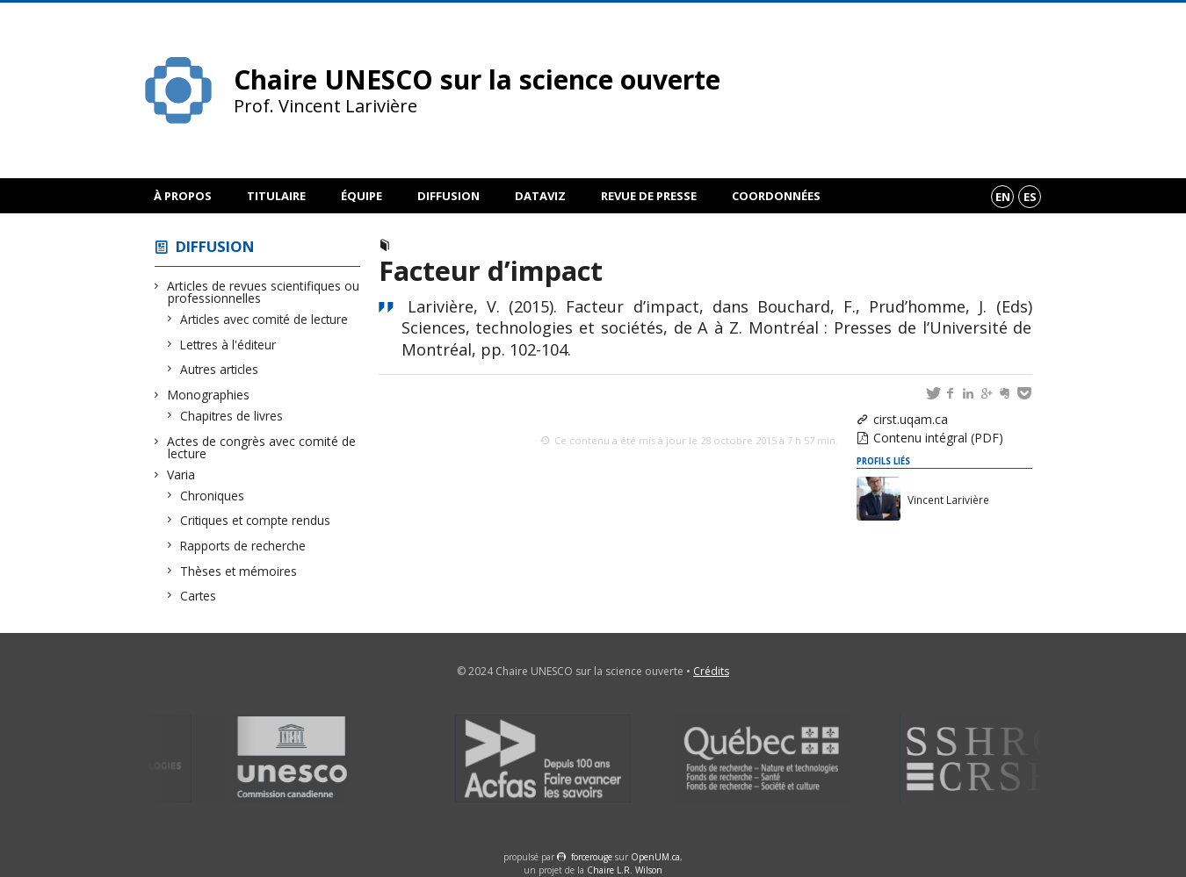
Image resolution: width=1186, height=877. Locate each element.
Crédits (711, 671)
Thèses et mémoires (239, 571)
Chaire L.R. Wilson (624, 870)
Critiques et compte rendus (255, 520)
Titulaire (276, 196)
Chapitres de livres (232, 415)
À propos (183, 196)
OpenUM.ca (655, 857)
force (591, 857)
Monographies (208, 394)
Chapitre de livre (448, 245)
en (1002, 197)
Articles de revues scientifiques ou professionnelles (263, 291)
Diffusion (448, 196)
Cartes (198, 595)
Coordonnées (776, 196)
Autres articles (219, 369)
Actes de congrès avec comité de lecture (262, 447)
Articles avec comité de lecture (264, 319)
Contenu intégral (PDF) (938, 437)
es (1030, 197)
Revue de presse (649, 196)
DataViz (540, 196)
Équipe (361, 196)
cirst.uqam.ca (910, 419)
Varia (181, 474)
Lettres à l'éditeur (228, 344)
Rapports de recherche (243, 545)
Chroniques (212, 495)
